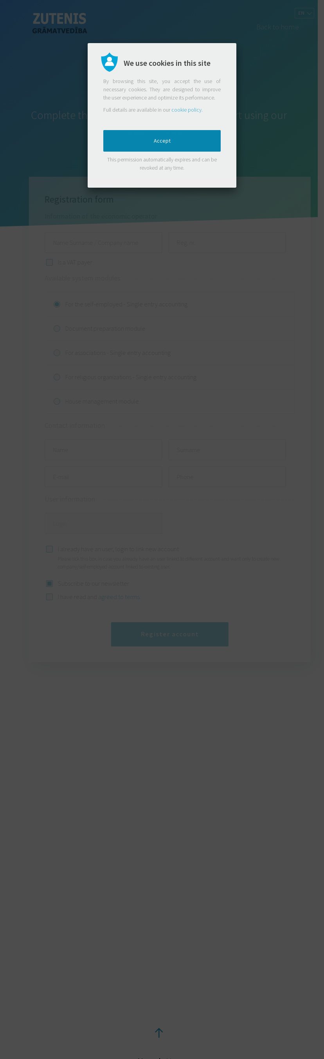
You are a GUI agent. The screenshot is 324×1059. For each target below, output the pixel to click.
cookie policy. (187, 109)
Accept (162, 140)
